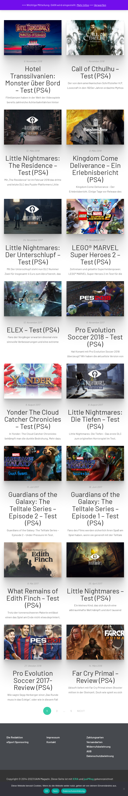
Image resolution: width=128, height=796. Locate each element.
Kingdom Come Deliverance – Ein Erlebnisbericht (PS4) (95, 168)
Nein (55, 791)
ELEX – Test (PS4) (33, 329)
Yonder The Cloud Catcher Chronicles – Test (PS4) (32, 419)
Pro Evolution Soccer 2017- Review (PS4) (33, 680)
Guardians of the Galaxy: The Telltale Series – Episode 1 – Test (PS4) (95, 508)
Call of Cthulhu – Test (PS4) (95, 72)
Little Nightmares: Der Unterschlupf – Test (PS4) (32, 254)
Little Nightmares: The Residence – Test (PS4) (32, 165)
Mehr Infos (83, 5)
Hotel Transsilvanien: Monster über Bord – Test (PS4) (32, 79)
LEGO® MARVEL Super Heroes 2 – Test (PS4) (95, 254)
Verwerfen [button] (100, 5)
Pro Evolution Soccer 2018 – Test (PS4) (95, 336)
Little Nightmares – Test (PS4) (95, 594)
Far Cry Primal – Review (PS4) (95, 676)
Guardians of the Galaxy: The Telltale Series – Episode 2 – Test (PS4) (32, 508)
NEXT (81, 710)
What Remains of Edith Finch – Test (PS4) (32, 597)
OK (46, 791)
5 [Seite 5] (71, 710)
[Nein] (124, 788)
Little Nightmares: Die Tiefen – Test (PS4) (95, 419)
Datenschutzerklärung (74, 791)
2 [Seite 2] (57, 710)
